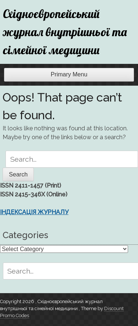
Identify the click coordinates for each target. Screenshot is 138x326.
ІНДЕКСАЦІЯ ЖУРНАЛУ (34, 212)
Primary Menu (69, 74)
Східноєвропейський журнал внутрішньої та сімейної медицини (65, 31)
